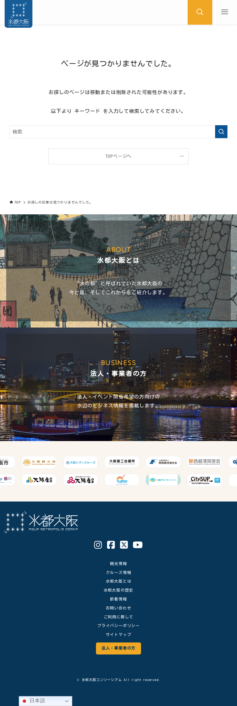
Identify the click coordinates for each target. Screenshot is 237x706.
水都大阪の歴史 (119, 590)
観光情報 (118, 564)
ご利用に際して (119, 617)
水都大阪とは (118, 581)
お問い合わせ (118, 608)
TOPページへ (119, 156)
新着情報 (118, 599)
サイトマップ (118, 635)
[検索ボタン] (200, 12)
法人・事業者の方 (118, 648)
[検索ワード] (119, 131)
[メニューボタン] (224, 12)
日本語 (33, 701)
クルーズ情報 (118, 573)
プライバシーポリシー (118, 626)
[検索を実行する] (221, 131)
